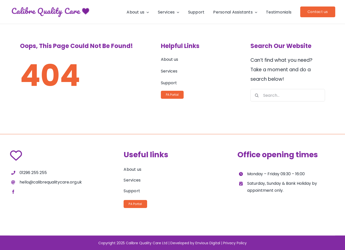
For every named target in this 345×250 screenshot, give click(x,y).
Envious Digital (207, 243)
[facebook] (13, 192)
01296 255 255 (33, 173)
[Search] (256, 95)
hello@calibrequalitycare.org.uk (51, 182)
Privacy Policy (235, 243)
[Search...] (287, 95)
